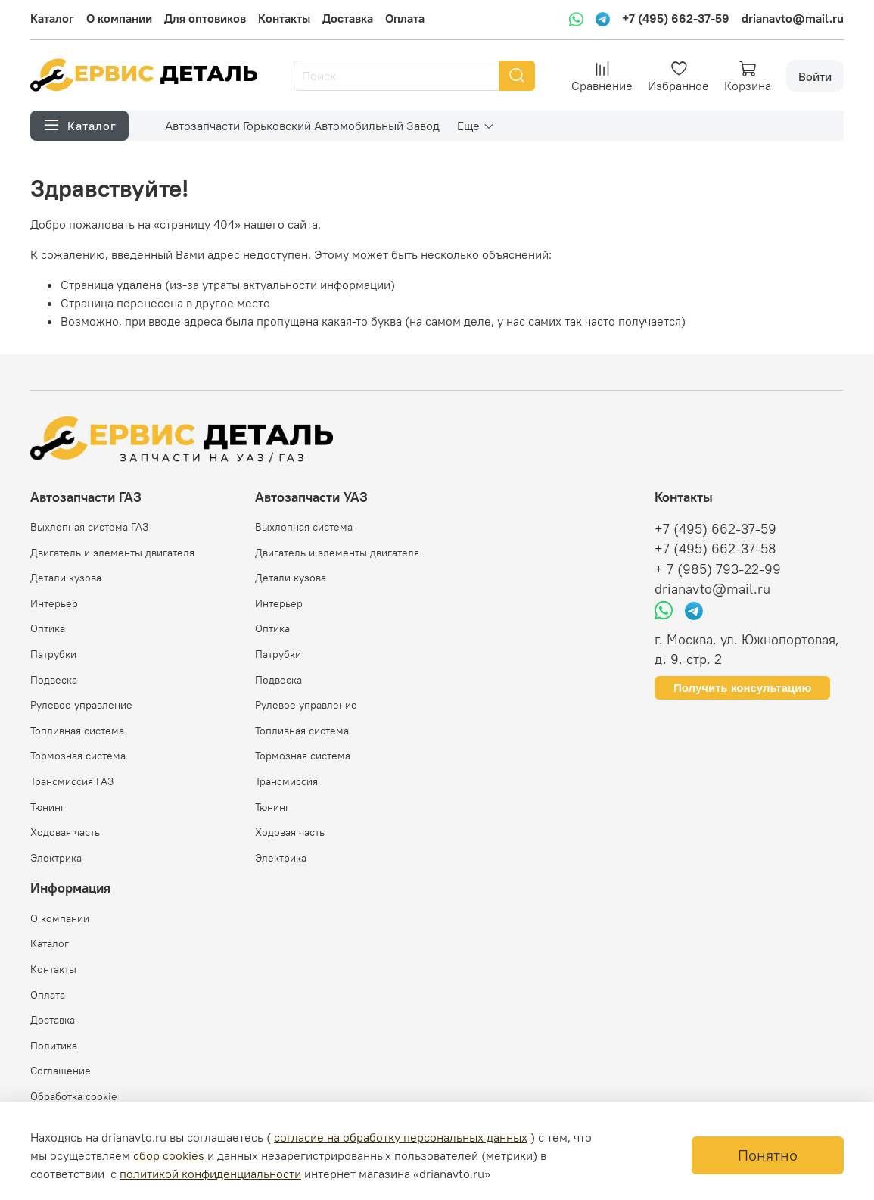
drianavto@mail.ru (793, 18)
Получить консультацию (742, 687)
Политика (53, 1045)
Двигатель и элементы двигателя (112, 552)
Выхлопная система (304, 527)
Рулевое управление (81, 705)
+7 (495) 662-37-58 (715, 549)
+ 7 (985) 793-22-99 (718, 569)
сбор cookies (168, 1155)
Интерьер (54, 603)
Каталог (52, 18)
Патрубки (53, 654)
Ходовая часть (65, 832)
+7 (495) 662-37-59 (675, 18)
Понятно (768, 1154)
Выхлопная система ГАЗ (89, 527)
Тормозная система (78, 755)
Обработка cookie (73, 1096)
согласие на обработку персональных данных (400, 1137)
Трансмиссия (286, 781)
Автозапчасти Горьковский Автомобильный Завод (302, 125)
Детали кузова (65, 577)
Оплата (405, 18)
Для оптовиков (205, 18)
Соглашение (60, 1070)
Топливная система (77, 730)
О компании (119, 18)
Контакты (284, 18)
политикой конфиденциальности (210, 1173)
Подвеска (53, 680)
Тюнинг (47, 807)
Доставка (347, 18)
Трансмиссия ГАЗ (72, 781)
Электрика (56, 858)
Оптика (47, 628)
